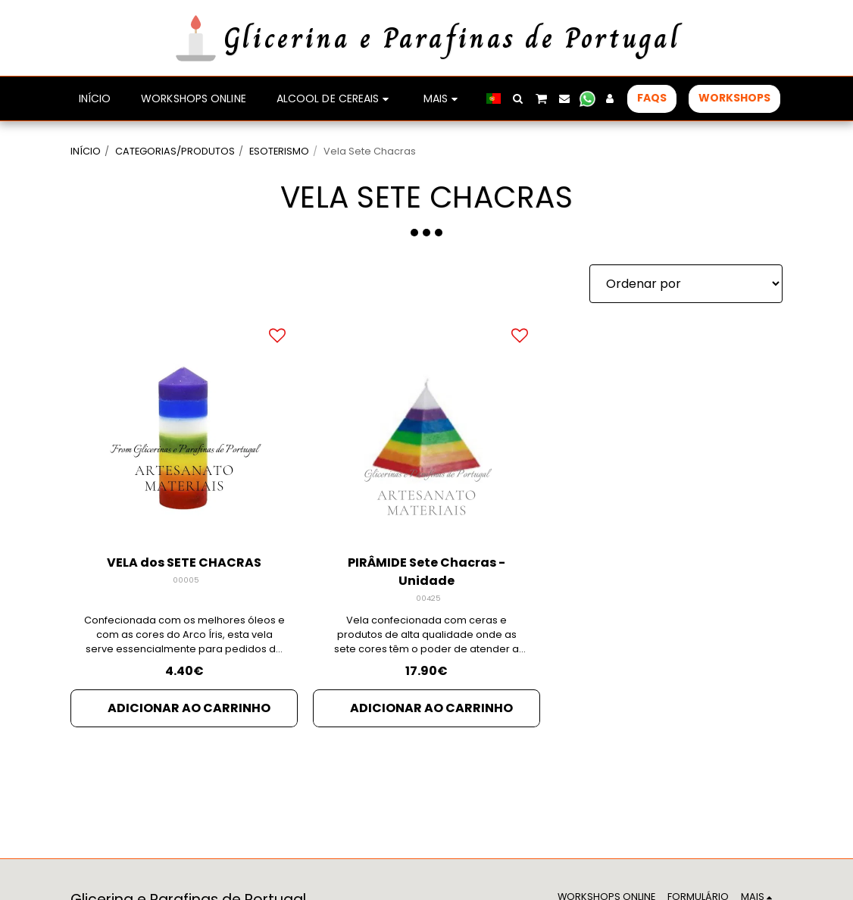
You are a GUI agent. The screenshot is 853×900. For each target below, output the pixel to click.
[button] (518, 98)
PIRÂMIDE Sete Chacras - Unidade (426, 571)
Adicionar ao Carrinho (189, 708)
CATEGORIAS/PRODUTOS (175, 151)
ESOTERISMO (279, 151)
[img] (184, 428)
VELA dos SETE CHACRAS (184, 562)
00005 (186, 580)
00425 (428, 598)
